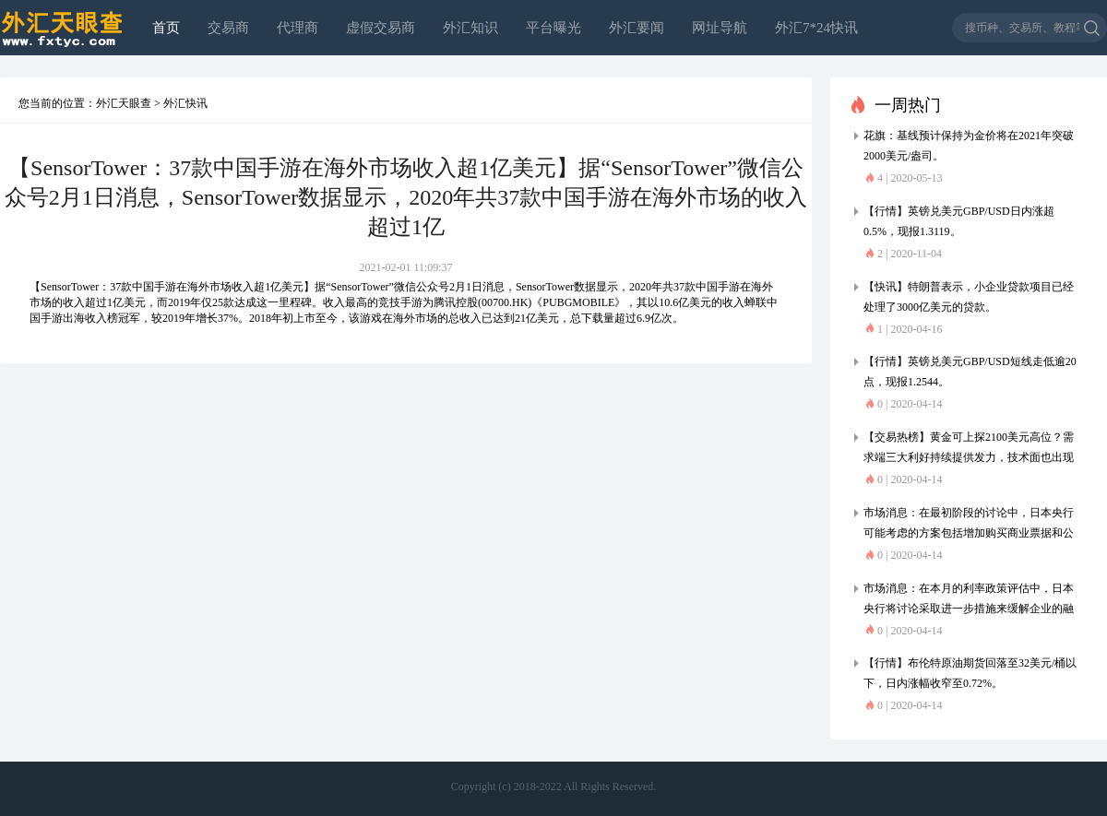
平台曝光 (553, 27)
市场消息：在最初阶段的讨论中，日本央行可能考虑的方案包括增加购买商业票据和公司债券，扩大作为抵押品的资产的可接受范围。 (968, 524)
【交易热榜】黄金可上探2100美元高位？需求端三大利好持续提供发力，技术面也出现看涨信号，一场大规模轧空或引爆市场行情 (968, 449)
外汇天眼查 (123, 103)
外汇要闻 (636, 27)
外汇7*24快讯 (816, 27)
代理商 (297, 27)
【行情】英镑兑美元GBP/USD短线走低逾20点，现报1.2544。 (970, 371)
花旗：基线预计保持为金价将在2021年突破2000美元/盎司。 (968, 145)
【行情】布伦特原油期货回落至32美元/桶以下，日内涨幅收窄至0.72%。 (970, 673)
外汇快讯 (185, 103)
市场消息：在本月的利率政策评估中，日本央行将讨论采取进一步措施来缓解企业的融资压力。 (968, 600)
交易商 (228, 27)
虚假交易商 (380, 27)
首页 (166, 27)
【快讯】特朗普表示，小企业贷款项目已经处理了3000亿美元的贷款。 (968, 296)
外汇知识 (470, 27)
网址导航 (719, 27)
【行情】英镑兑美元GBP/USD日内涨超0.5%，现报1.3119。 (958, 221)
